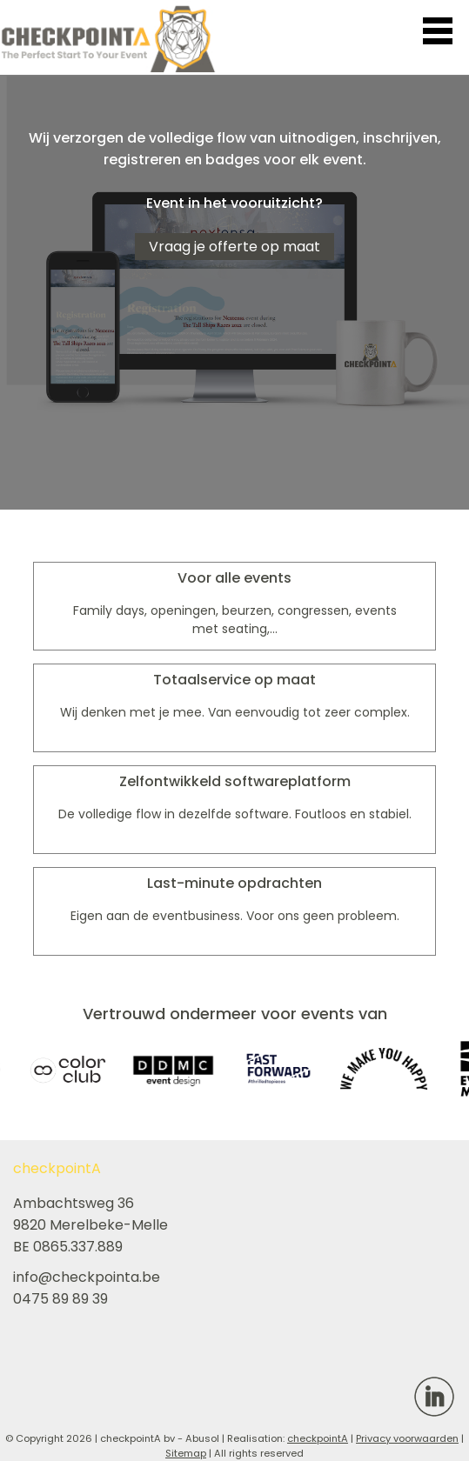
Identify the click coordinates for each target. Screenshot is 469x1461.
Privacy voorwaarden (407, 1438)
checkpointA (317, 1438)
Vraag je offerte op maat (234, 247)
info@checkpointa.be (86, 1277)
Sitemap (185, 1453)
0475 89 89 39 (60, 1299)
